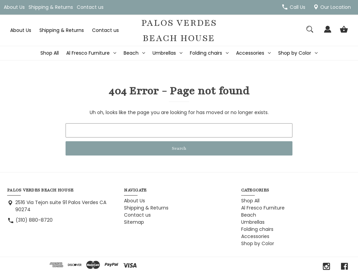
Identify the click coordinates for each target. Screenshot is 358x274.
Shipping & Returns (51, 7)
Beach (134, 53)
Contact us (90, 7)
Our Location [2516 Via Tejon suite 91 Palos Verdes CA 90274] (335, 7)
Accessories (253, 53)
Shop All (49, 53)
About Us (14, 7)
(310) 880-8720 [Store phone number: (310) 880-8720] (34, 220)
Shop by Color (298, 53)
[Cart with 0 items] (344, 32)
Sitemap (134, 222)
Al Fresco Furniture (91, 53)
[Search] (310, 32)
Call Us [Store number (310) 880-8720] (297, 7)
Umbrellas (167, 53)
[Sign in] (328, 32)
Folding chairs (209, 53)
